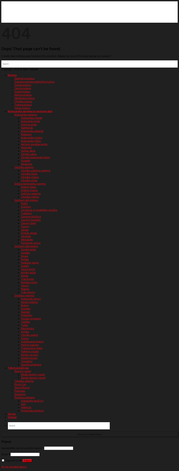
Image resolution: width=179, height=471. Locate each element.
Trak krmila (27, 279)
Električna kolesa (24, 78)
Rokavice (26, 134)
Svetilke (26, 308)
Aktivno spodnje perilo (34, 144)
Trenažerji (26, 361)
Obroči (25, 285)
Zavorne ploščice (31, 216)
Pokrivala (19, 391)
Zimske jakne (29, 154)
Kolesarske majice (31, 137)
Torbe (24, 325)
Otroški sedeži (29, 335)
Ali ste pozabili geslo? (14, 466)
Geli (23, 404)
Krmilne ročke (29, 282)
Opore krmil (28, 269)
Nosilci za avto (29, 354)
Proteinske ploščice (32, 410)
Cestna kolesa (22, 88)
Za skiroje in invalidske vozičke (39, 210)
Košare (25, 331)
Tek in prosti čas (18, 368)
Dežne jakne (28, 150)
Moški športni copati (33, 374)
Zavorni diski (28, 223)
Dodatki (25, 160)
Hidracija (26, 407)
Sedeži (25, 266)
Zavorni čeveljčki (31, 220)
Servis (12, 414)
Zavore (25, 226)
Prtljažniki (26, 315)
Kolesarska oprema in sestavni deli (30, 111)
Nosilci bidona (29, 302)
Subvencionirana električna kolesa (34, 81)
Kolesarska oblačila (32, 131)
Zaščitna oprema (31, 193)
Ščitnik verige (29, 233)
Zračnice (26, 206)
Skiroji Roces (22, 387)
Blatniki (25, 312)
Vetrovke (26, 147)
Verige (25, 229)
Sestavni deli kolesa (26, 200)
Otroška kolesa (23, 101)
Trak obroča (28, 292)
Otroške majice (30, 177)
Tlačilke (25, 321)
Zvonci (25, 338)
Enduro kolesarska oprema (30, 183)
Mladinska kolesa (24, 98)
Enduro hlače (28, 187)
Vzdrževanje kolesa (32, 341)
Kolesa (12, 75)
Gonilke (25, 252)
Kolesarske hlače (31, 141)
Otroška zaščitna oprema (35, 170)
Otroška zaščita (30, 196)
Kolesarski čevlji (30, 121)
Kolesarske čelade (31, 118)
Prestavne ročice (31, 243)
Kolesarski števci (31, 298)
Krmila (24, 275)
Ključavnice (27, 328)
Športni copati (22, 371)
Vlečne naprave (30, 345)
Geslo (5, 454)
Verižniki (26, 236)
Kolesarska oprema (25, 114)
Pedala (25, 259)
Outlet (12, 417)
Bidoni (25, 305)
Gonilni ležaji (28, 249)
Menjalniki (27, 239)
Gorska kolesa (22, 85)
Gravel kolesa (22, 91)
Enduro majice (29, 190)
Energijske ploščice (32, 400)
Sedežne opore (30, 262)
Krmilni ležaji (28, 272)
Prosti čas (20, 384)
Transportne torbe (31, 348)
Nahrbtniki (27, 127)
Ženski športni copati (33, 377)
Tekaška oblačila (24, 381)
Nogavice (26, 164)
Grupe (24, 256)
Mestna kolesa (23, 95)
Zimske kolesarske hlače (35, 157)
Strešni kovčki (29, 358)
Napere (25, 289)
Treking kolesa (23, 104)
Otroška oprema (23, 167)
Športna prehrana (31, 364)
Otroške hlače (29, 173)
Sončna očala (29, 124)
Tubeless (26, 213)
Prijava (27, 460)
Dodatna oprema (24, 295)
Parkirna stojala (30, 351)
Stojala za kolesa (31, 318)
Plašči (24, 203)
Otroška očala (29, 180)
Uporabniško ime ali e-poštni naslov (22, 448)
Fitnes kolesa (22, 108)
